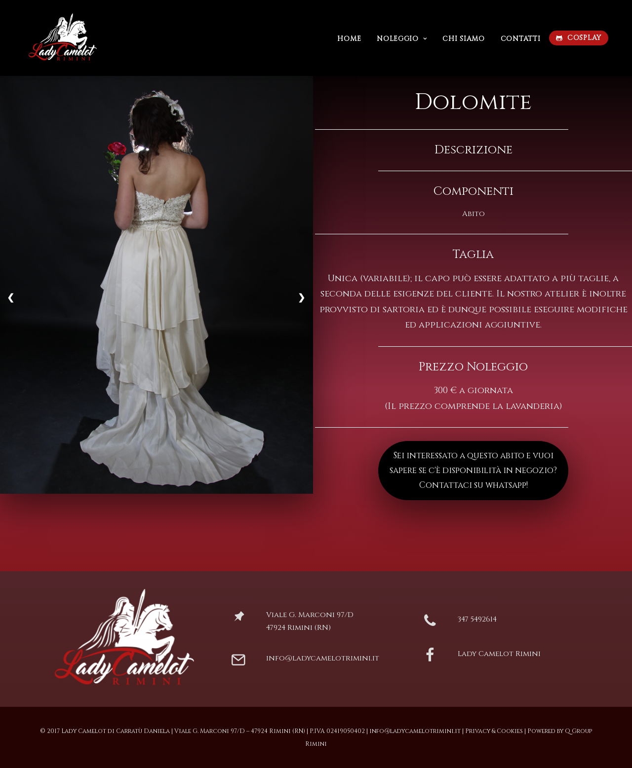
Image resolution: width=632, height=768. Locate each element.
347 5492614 (477, 619)
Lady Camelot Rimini (499, 654)
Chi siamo (463, 38)
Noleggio (402, 38)
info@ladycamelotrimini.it (322, 658)
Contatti (521, 38)
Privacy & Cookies (494, 731)
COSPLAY (584, 37)
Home (349, 38)
